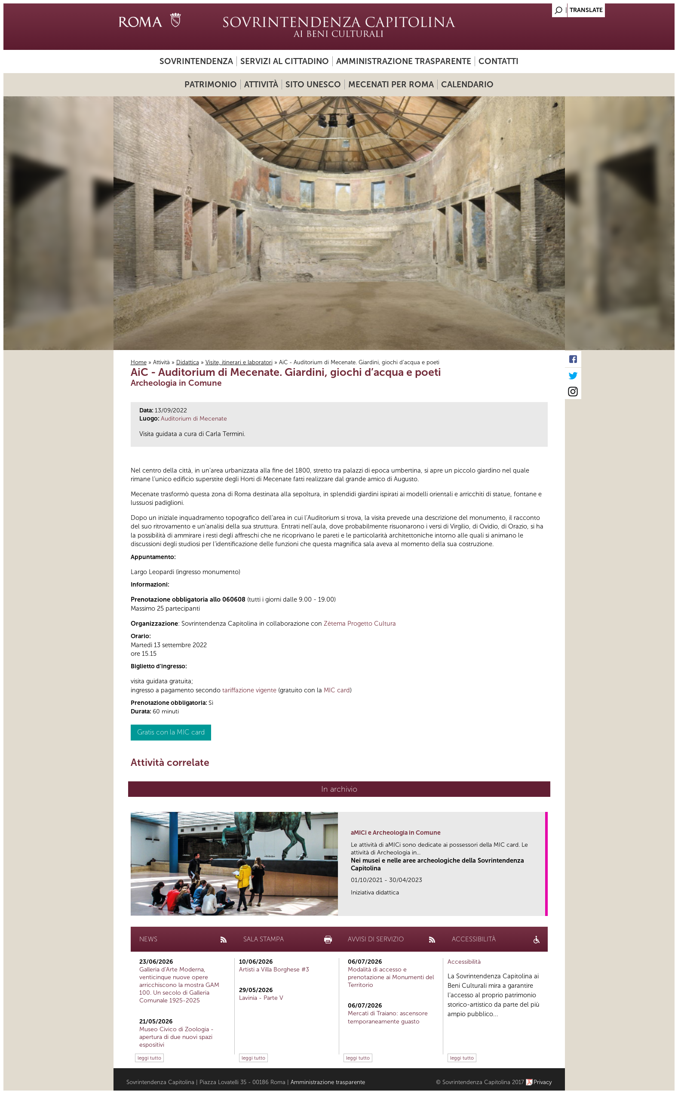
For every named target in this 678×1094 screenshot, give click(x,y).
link (541, 906)
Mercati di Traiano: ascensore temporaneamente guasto (388, 1017)
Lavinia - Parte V (261, 998)
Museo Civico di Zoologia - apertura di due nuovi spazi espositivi (176, 1037)
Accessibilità (464, 961)
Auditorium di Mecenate (194, 418)
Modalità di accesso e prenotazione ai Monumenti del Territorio (391, 977)
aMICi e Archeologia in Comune (396, 832)
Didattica (187, 362)
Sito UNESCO (313, 84)
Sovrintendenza (196, 61)
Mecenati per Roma (391, 84)
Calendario (467, 84)
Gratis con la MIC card (171, 732)
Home (139, 362)
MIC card (337, 690)
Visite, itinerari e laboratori (239, 362)
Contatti (498, 61)
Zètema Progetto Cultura (360, 623)
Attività (261, 84)
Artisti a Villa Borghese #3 (274, 969)
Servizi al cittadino (284, 61)
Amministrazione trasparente (403, 61)
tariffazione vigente (249, 690)
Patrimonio (210, 84)
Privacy (543, 1082)
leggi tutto (149, 1058)
